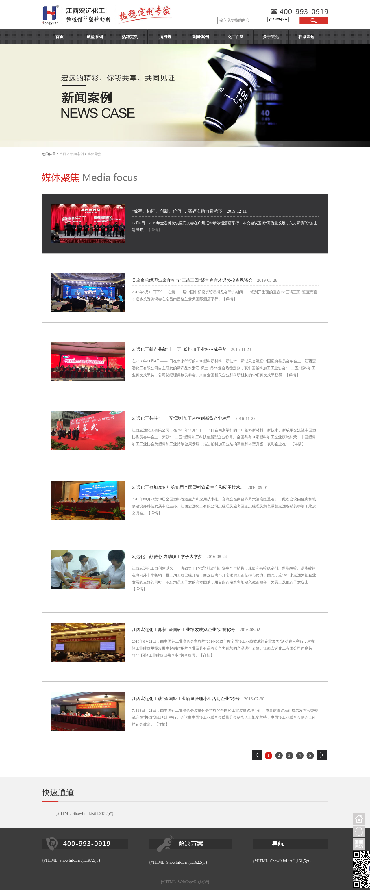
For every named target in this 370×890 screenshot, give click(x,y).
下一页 (322, 755)
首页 (60, 37)
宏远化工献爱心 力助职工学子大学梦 (167, 556)
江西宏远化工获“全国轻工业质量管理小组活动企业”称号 (186, 698)
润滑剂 (165, 37)
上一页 (257, 755)
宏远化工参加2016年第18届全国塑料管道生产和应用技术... (187, 487)
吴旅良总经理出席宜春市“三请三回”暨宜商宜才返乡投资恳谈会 (192, 280)
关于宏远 (271, 37)
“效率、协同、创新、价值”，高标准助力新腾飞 (177, 211)
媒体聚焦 (94, 154)
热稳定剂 (130, 37)
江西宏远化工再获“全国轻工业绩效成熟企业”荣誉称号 (183, 629)
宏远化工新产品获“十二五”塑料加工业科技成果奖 (179, 349)
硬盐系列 (95, 37)
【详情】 (154, 230)
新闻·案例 (200, 37)
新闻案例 (77, 154)
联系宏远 (306, 37)
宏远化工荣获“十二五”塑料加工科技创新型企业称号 (181, 418)
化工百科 (236, 37)
